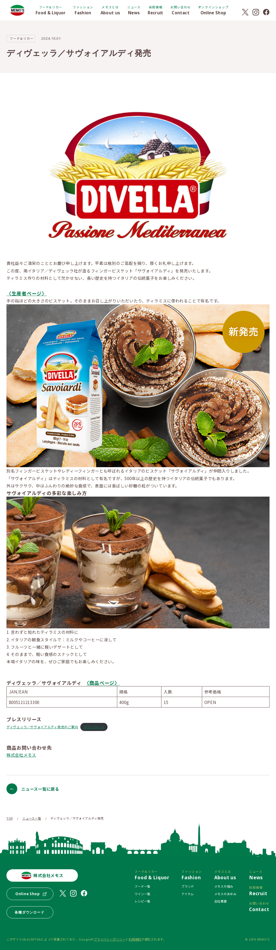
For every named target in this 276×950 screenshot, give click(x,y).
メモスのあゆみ (225, 894)
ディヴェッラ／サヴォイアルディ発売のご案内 (42, 727)
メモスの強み (223, 886)
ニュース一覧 (31, 818)
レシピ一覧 (142, 901)
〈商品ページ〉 (103, 682)
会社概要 (220, 901)
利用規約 (135, 939)
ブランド (187, 886)
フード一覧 (142, 886)
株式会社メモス (21, 755)
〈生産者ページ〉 (26, 293)
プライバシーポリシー (109, 939)
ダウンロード (94, 727)
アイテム (187, 894)
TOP (9, 818)
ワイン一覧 (142, 894)
